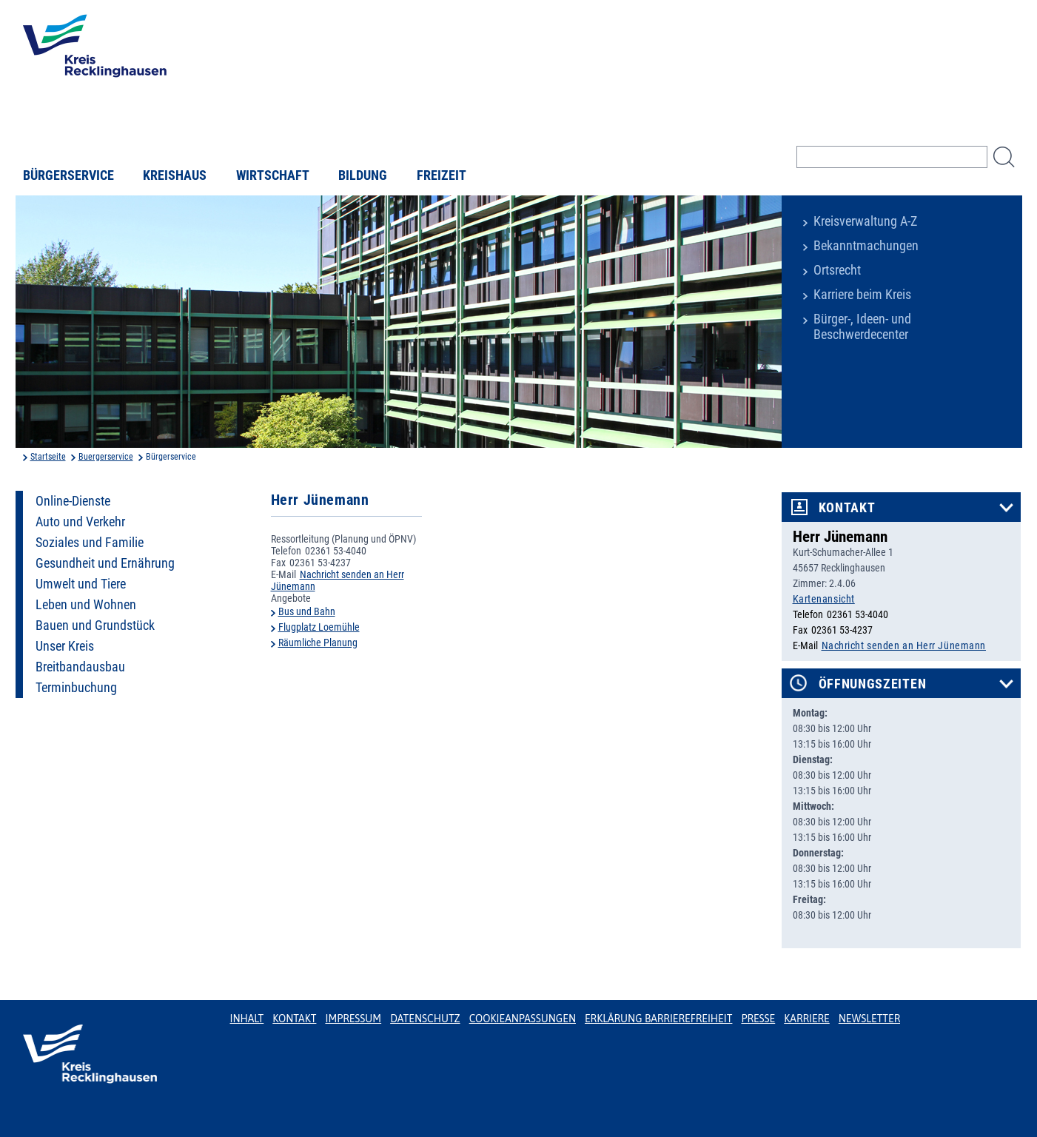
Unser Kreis (65, 646)
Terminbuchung (76, 687)
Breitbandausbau (80, 667)
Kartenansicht (824, 599)
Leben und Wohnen (86, 604)
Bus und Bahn (306, 611)
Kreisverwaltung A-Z (865, 221)
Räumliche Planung (318, 642)
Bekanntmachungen (866, 245)
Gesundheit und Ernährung (105, 563)
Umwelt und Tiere (81, 584)
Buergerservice (105, 457)
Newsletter (869, 1018)
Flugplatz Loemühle (319, 627)
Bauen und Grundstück (95, 625)
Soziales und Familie (90, 542)
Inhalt (247, 1018)
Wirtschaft (272, 175)
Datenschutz (425, 1018)
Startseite (48, 457)
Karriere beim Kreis (862, 294)
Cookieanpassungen (522, 1018)
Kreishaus (175, 175)
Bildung (362, 175)
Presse (758, 1018)
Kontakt (847, 507)
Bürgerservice (68, 175)
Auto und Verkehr (80, 521)
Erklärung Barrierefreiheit (658, 1018)
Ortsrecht (837, 270)
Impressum (353, 1018)
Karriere (807, 1018)
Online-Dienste (73, 501)
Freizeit (441, 175)
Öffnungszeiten (873, 684)
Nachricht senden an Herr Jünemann (904, 645)
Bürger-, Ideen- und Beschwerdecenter (862, 327)
